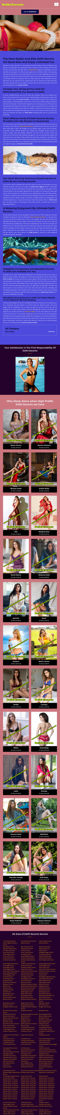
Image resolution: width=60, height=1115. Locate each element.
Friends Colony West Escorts (29, 1110)
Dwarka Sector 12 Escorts (28, 1080)
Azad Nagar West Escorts (46, 978)
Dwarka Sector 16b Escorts (46, 1084)
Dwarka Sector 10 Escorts (46, 1078)
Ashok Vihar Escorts (26, 969)
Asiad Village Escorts (9, 975)
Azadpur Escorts (7, 980)
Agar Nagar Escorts (8, 947)
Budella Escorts (25, 1022)
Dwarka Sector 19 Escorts (28, 1087)
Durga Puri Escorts (26, 1076)
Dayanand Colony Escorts (46, 1055)
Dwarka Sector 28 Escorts (28, 1093)
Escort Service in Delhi (38, 217)
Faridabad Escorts (26, 1102)
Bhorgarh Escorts (44, 1018)
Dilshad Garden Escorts (28, 1072)
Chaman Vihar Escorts (9, 1027)
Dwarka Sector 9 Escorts (10, 1099)
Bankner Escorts (7, 995)
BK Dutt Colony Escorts (45, 1020)
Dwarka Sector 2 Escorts (10, 1089)
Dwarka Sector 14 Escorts (28, 1082)
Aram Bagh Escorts (8, 965)
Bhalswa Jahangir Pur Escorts (29, 1014)
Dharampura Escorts (27, 1067)
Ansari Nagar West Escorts (10, 963)
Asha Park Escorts (44, 967)
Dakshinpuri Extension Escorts (48, 1052)
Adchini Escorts (25, 943)
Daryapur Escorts (26, 1054)
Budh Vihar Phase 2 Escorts (29, 1023)
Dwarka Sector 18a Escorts (46, 1085)
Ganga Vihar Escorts (45, 1114)
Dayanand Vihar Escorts (10, 1057)
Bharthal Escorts (26, 1016)
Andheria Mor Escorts (45, 958)
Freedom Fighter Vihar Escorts (30, 1106)
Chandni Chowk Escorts (10, 1031)
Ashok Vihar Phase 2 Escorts (11, 971)
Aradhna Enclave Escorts (28, 963)
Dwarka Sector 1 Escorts (28, 1078)
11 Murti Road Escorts (9, 941)
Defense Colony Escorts (10, 1059)
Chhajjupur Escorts (44, 1035)
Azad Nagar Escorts (8, 978)
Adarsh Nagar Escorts (45, 941)
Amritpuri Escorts (26, 954)
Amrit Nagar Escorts (9, 954)
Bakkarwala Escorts (44, 990)
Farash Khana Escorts (9, 1102)
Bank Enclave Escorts (45, 993)
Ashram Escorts (43, 973)
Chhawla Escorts (26, 1039)
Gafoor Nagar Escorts (9, 1112)
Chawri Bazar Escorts (27, 1035)
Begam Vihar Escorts (27, 1003)
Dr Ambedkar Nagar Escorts (11, 1076)
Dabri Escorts (7, 1050)
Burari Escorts (25, 1025)
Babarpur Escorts (26, 982)
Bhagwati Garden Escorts (10, 1007)
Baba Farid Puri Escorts (9, 982)
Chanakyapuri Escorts (45, 1027)
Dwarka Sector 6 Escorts (10, 1097)
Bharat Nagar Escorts (45, 1014)
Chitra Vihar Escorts (44, 1040)
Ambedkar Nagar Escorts (46, 952)
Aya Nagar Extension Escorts (47, 977)
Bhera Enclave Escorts (45, 1016)
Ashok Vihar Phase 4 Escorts (47, 971)
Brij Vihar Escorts (8, 1022)
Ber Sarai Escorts (44, 1005)
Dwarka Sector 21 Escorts (46, 1089)
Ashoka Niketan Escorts (10, 973)
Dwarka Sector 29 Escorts (46, 1093)
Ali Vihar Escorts (25, 950)
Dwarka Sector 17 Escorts (10, 1085)
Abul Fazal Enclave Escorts (28, 941)
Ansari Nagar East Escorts (46, 960)
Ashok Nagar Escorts (9, 969)
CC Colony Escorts (44, 1025)
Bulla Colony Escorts (9, 1025)
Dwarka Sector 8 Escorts (46, 1097)
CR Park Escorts (25, 1048)
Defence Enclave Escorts (46, 1057)
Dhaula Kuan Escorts (9, 1070)
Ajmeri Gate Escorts (44, 947)
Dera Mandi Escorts (8, 1063)
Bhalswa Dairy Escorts (9, 1014)
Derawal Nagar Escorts (45, 1063)
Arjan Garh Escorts (26, 965)
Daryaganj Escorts (8, 1054)
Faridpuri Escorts (44, 1102)
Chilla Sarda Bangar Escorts (47, 1039)
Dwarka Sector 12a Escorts (46, 1080)
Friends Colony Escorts (45, 1106)
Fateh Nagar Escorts (9, 1104)
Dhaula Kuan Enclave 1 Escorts (30, 1070)
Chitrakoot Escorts (8, 1042)
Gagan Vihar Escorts (27, 1112)
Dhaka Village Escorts (45, 1065)
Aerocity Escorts (43, 943)
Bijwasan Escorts (8, 1020)
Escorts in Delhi (30, 311)
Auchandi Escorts (8, 977)
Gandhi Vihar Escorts (9, 1114)
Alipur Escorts (43, 950)
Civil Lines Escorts (26, 1044)
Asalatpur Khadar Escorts (28, 967)
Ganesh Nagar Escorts (27, 1114)
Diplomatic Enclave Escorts (46, 1072)
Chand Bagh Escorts (9, 1029)
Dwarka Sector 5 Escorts (46, 1095)
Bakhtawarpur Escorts (27, 990)
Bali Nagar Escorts (44, 992)
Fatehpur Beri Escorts (27, 1104)
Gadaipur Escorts (44, 1110)
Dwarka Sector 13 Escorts (10, 1082)
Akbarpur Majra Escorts (10, 948)
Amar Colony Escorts (27, 952)
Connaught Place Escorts (10, 1048)
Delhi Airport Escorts (27, 1059)
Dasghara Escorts (44, 1054)
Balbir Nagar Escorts (27, 992)
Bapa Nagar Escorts (26, 995)
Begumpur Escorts (44, 1003)
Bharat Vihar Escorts (9, 1016)
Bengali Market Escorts (27, 1005)
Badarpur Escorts (8, 984)
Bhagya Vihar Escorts (45, 1007)
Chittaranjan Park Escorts (28, 1042)
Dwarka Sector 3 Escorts (10, 1095)
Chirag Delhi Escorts (9, 1040)
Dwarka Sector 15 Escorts (46, 1082)
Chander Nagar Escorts (27, 1029)
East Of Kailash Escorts (27, 1099)
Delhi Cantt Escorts (8, 1061)
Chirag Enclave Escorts (27, 1040)
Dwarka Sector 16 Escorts (10, 1084)
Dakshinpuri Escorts (27, 1052)
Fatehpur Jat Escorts (45, 1104)
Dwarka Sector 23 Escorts (28, 1091)
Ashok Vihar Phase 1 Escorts (47, 969)
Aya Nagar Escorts (26, 977)
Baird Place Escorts (44, 988)
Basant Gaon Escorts (27, 997)
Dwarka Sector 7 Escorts (28, 1097)
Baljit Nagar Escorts (8, 993)
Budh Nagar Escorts (44, 1022)
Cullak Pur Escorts (44, 1048)
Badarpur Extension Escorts (29, 984)
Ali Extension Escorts (9, 950)
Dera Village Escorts (26, 1063)
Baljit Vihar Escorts (26, 993)
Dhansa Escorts (7, 1067)
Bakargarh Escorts (8, 990)
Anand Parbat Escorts (45, 956)
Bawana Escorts (7, 999)
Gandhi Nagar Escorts (45, 1112)
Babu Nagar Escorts (44, 982)
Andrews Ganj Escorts (9, 960)
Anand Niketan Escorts (27, 956)
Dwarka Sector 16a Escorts (28, 1084)
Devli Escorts (6, 1065)
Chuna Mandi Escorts (9, 1044)
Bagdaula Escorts (44, 986)
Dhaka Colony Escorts (27, 1065)
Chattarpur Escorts (26, 1031)
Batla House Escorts (45, 997)
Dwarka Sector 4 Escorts (28, 1095)
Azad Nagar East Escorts (28, 978)
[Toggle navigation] (56, 4)
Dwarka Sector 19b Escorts (46, 1087)
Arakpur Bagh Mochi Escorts (47, 963)
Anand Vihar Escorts (9, 958)
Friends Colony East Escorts (11, 1110)
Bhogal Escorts (25, 1018)
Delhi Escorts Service (26, 126)
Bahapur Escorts (8, 988)
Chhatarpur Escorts (8, 1039)
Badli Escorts (6, 986)
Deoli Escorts (25, 1061)
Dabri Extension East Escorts (47, 1050)
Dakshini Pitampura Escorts (11, 1052)
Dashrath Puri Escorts (9, 1055)
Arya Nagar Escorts (8, 967)
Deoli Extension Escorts (45, 1061)
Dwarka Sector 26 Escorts (46, 1091)
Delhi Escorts (34, 70)
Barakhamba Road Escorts (46, 995)
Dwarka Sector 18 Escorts (28, 1085)
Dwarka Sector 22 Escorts (10, 1091)
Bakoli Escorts (7, 992)
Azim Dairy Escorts (26, 980)
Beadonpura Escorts (9, 1003)
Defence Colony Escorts (28, 1057)
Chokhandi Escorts (44, 1042)
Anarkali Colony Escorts (28, 958)
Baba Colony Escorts (45, 980)
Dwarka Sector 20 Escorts (28, 1089)
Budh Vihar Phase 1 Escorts (11, 1023)
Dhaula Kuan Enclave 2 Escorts (48, 1070)
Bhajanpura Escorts (26, 1010)
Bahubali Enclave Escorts (28, 988)
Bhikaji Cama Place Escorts (11, 1018)
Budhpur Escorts (44, 1023)
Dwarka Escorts (43, 1076)
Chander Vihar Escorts (45, 1029)
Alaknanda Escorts (44, 948)
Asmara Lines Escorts (27, 975)
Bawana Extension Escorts (28, 999)
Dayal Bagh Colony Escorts (28, 1055)
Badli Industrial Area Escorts (29, 986)
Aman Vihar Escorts (8, 952)
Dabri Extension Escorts (28, 1050)
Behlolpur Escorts (8, 1005)
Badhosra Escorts (44, 984)
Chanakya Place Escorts (28, 1027)
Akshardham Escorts (27, 948)
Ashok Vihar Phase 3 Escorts (29, 971)
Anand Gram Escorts (45, 954)
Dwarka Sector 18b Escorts (11, 1087)
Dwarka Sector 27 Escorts (10, 1093)
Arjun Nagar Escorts (44, 965)
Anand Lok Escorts (8, 956)
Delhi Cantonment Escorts (46, 1059)
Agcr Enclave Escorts (27, 947)
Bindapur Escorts (26, 1020)
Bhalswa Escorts (43, 1010)
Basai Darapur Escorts (9, 997)
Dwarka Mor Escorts (9, 1078)
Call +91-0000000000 (30, 12)
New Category (9, 331)
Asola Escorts (43, 975)
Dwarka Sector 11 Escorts (10, 1080)
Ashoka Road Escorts (27, 973)
